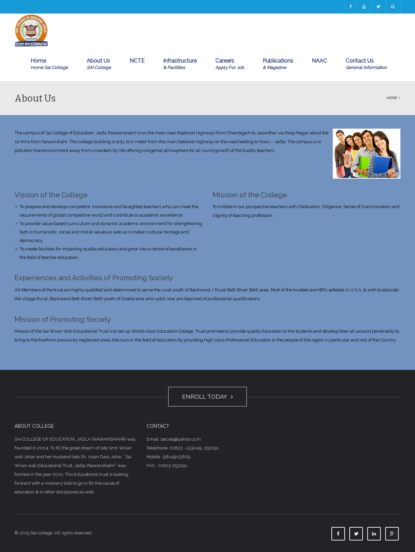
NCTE (137, 61)
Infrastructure (180, 64)
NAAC (319, 61)
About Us (99, 64)
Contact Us (366, 64)
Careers (229, 64)
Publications (278, 64)
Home (49, 64)
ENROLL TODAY (207, 396)
